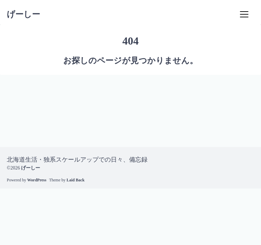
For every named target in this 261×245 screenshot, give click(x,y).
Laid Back (76, 180)
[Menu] (244, 14)
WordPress (36, 180)
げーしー (23, 14)
